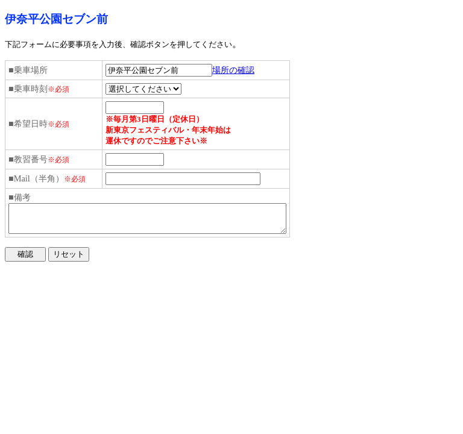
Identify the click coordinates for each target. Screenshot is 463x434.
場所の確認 (233, 70)
